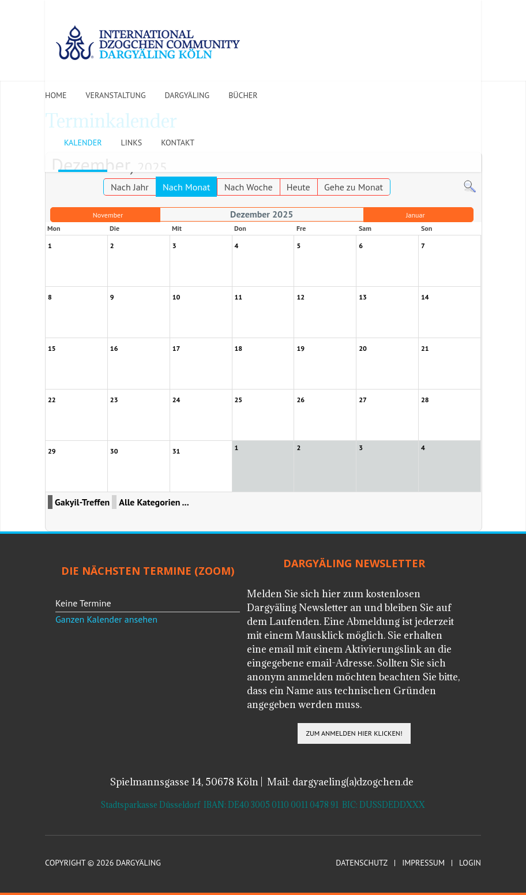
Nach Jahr (130, 187)
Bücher (243, 95)
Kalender (83, 142)
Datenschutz (362, 863)
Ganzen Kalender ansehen (106, 619)
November (108, 215)
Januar (415, 215)
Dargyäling (186, 95)
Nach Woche (248, 187)
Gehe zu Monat (353, 187)
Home (56, 95)
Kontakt (177, 142)
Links (131, 142)
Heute (298, 187)
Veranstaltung (116, 95)
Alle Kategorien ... (154, 502)
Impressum (423, 863)
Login (470, 863)
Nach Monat (186, 187)
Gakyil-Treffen (82, 502)
